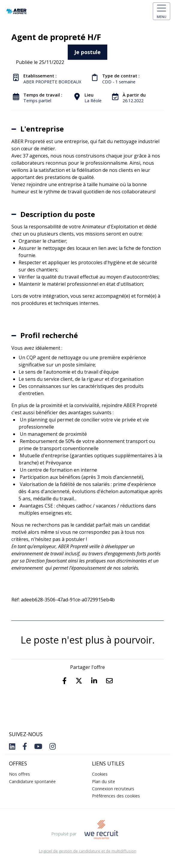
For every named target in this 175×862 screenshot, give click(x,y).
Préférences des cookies (116, 796)
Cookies (100, 774)
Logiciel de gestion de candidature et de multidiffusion (87, 851)
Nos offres (19, 774)
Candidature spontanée (32, 781)
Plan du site (103, 781)
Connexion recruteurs (113, 788)
